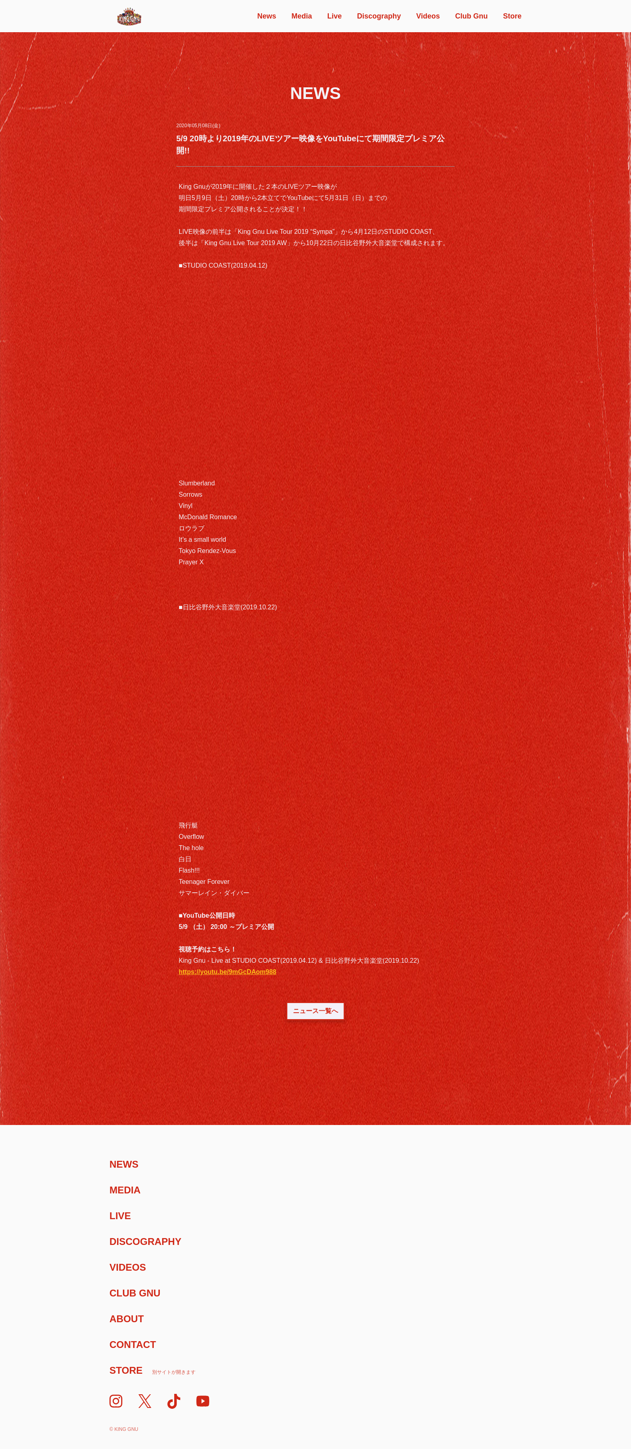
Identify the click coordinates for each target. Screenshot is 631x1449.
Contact (132, 1344)
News (266, 16)
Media (301, 16)
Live (334, 16)
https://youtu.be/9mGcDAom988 (227, 971)
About (126, 1318)
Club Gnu (471, 16)
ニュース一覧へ (315, 1010)
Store (512, 16)
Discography (379, 16)
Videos (428, 16)
